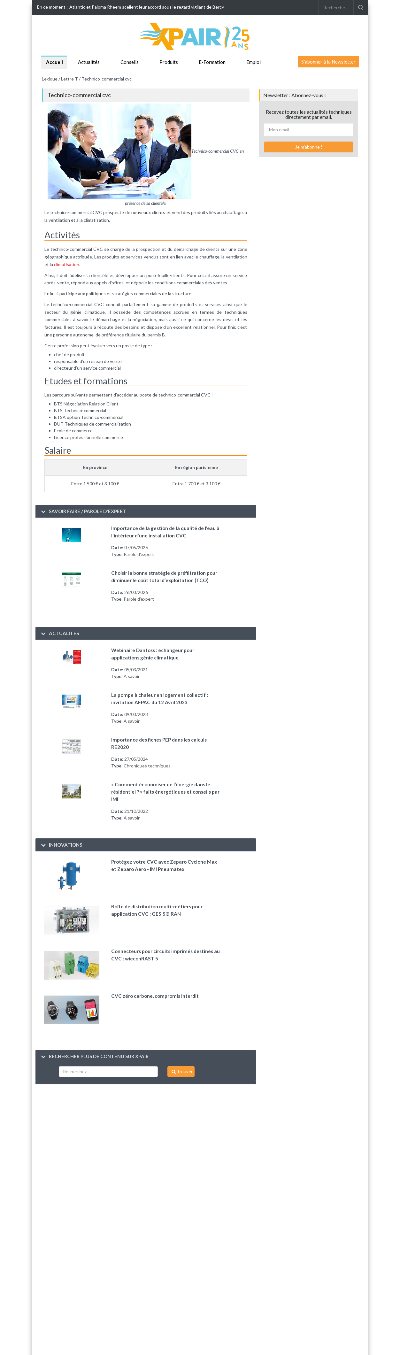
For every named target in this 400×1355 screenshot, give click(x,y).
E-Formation (212, 62)
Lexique (50, 78)
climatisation (66, 264)
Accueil (54, 62)
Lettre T (69, 78)
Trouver (182, 1071)
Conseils (129, 62)
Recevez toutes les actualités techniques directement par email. (309, 114)
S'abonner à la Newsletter (328, 62)
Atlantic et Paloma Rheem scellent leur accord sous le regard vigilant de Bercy (146, 7)
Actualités (89, 62)
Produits (168, 62)
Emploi (253, 62)
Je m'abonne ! (308, 147)
